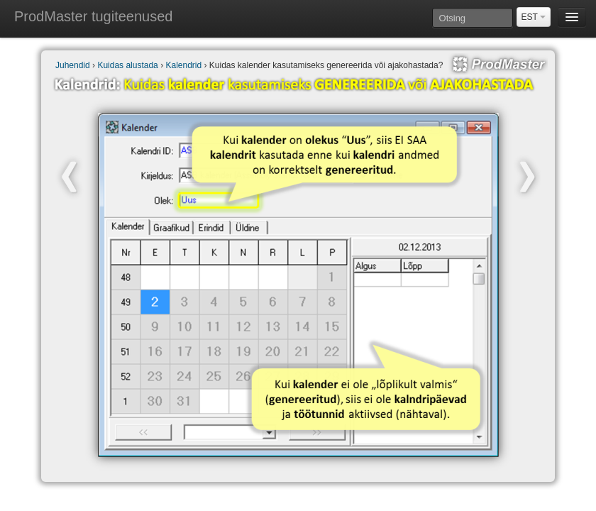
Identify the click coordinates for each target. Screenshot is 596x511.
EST (534, 17)
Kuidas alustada (127, 65)
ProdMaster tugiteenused (93, 16)
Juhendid (72, 65)
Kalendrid (183, 65)
